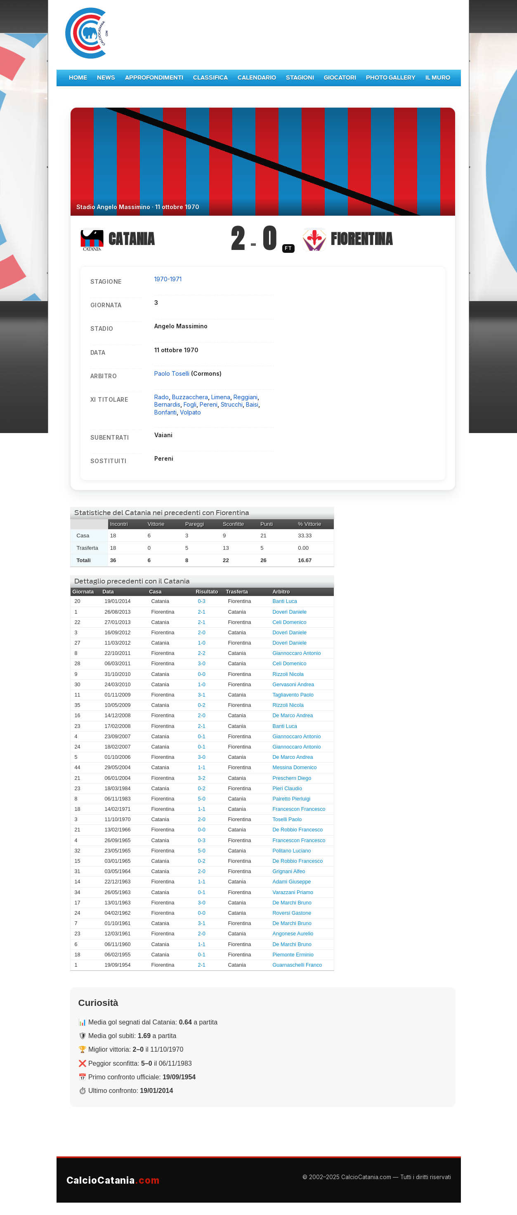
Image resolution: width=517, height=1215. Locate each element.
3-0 (201, 663)
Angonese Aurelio (293, 934)
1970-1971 (168, 279)
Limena (220, 396)
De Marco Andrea (293, 715)
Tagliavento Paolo (293, 695)
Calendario (257, 77)
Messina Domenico (295, 767)
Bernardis (167, 404)
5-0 (201, 799)
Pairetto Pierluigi (292, 799)
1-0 (201, 643)
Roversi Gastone (292, 913)
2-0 (201, 633)
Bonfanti (165, 412)
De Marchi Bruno (292, 903)
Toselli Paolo (287, 819)
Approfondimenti (154, 77)
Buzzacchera (190, 396)
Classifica (210, 77)
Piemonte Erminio (293, 955)
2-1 (201, 612)
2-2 (201, 653)
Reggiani (245, 396)
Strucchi (232, 404)
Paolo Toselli (172, 373)
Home (78, 77)
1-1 (201, 767)
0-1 (201, 736)
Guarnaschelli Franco (297, 965)
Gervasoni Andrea (293, 685)
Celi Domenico (290, 622)
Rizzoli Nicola (288, 674)
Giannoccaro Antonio (297, 653)
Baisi (252, 404)
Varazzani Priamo (293, 892)
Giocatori (340, 77)
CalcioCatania (113, 1180)
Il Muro (437, 77)
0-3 (201, 601)
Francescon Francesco (299, 809)
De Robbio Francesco (298, 830)
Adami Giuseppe (292, 882)
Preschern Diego (292, 778)
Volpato (190, 412)
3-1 (201, 695)
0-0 (201, 674)
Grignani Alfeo (289, 871)
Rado (161, 396)
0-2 (201, 705)
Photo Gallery (390, 77)
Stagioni (300, 77)
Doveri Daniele (290, 612)
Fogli (190, 404)
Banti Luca (285, 601)
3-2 (201, 778)
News (106, 77)
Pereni (208, 404)
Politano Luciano (292, 851)
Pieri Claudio (287, 788)
